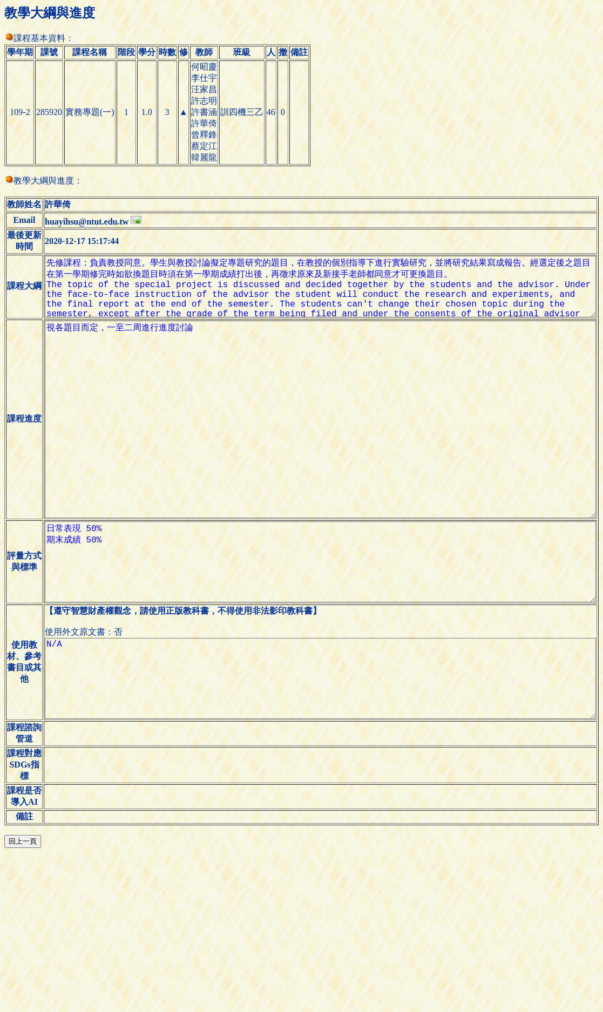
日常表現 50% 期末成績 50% (316, 649)
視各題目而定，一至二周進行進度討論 (316, 476)
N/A (316, 783)
